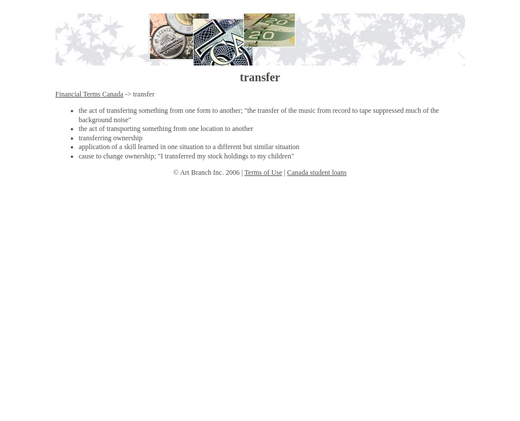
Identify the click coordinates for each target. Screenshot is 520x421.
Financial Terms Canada (89, 94)
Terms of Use (263, 172)
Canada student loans (317, 172)
